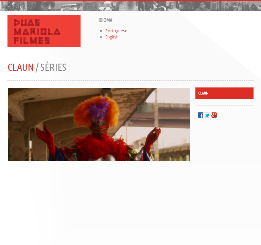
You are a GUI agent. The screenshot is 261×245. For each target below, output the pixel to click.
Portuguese (116, 31)
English (112, 37)
